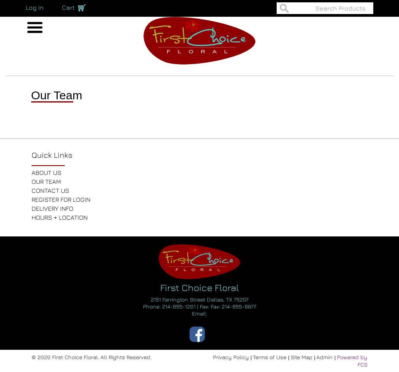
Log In (35, 7)
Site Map (302, 357)
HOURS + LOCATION (60, 217)
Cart (68, 7)
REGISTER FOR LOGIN (61, 199)
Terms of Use (270, 357)
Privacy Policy (232, 357)
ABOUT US (47, 172)
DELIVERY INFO (52, 208)
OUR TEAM (46, 181)
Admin (325, 357)
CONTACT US (50, 190)
